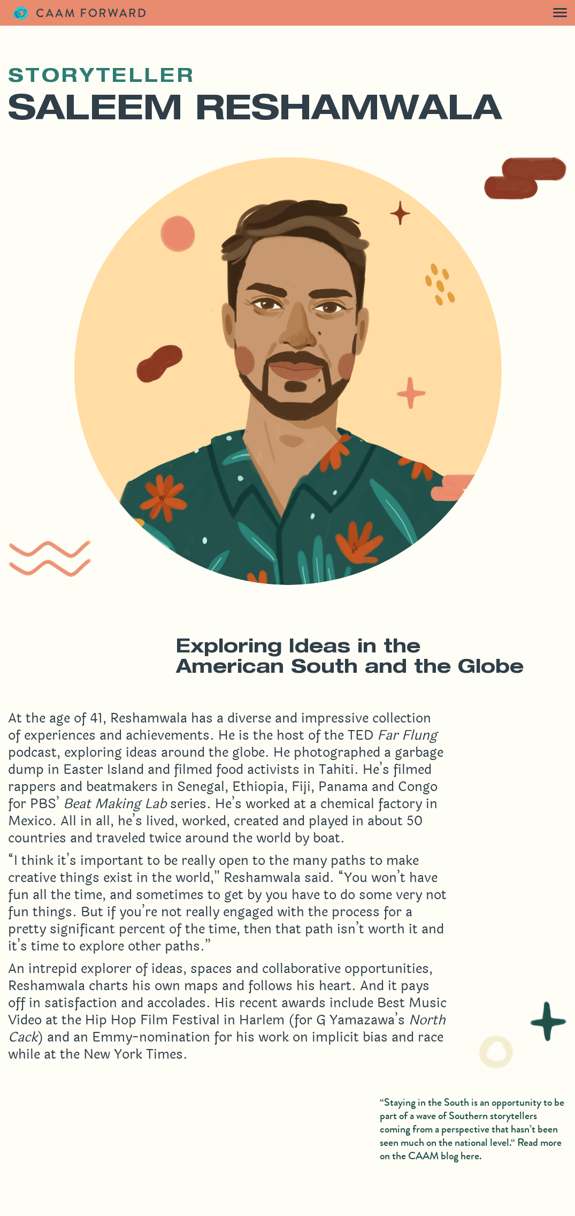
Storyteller (101, 78)
